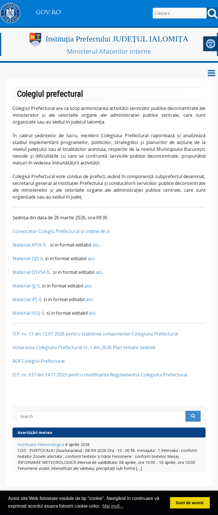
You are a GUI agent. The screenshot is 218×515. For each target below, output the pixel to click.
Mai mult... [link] (112, 506)
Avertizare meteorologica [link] (41, 444)
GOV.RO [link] (48, 12)
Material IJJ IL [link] (26, 286)
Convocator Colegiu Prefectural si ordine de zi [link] (61, 231)
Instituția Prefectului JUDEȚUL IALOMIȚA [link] (116, 38)
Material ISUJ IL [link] (28, 313)
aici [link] (95, 245)
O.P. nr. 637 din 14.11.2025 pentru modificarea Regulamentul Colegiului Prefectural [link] (99, 375)
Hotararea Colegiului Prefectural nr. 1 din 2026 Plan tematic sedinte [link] (84, 347)
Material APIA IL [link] (29, 245)
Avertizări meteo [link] (35, 432)
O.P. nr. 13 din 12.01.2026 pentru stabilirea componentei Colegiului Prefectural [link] (95, 334)
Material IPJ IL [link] (27, 299)
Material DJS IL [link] (28, 258)
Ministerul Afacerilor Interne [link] (109, 51)
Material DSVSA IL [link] (31, 272)
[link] (210, 43)
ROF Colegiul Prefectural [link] (38, 361)
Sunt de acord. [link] (190, 503)
